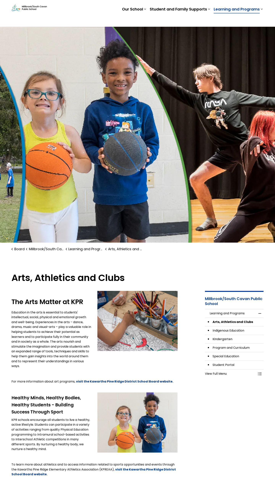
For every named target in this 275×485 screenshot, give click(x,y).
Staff (220, 6)
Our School (132, 20)
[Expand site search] (260, 6)
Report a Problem (239, 6)
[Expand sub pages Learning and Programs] (262, 20)
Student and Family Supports (178, 20)
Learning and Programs (237, 20)
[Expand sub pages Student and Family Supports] (209, 20)
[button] (137, 422)
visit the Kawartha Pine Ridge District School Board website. (125, 381)
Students (206, 6)
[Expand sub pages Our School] (145, 20)
